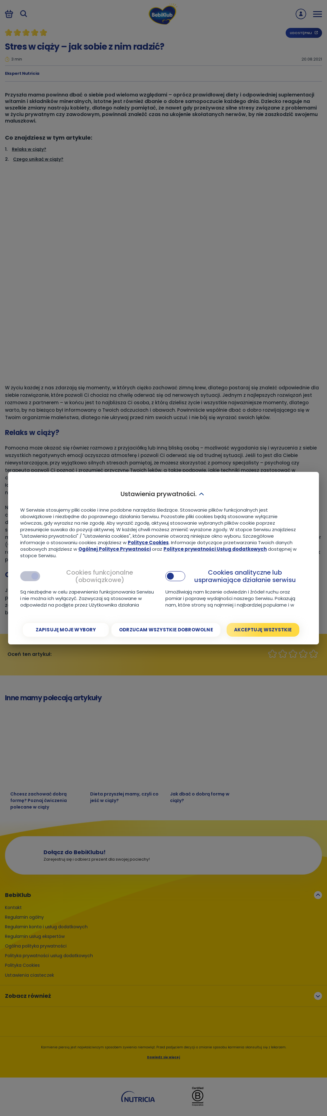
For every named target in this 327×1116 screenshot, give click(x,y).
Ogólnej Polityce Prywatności (114, 549)
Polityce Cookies (148, 542)
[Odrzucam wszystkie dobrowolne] (166, 629)
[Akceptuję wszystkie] (263, 629)
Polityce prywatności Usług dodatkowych (215, 549)
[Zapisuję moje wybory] (65, 629)
